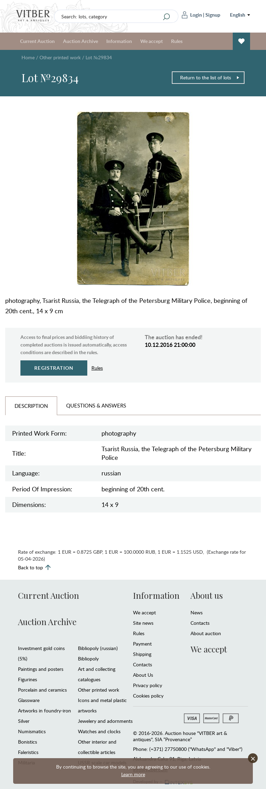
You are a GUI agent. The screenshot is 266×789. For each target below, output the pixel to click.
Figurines (27, 679)
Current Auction (37, 41)
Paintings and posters (40, 669)
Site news (143, 623)
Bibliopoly (88, 658)
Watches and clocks (99, 731)
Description (31, 405)
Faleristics (28, 752)
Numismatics (32, 731)
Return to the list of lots (210, 77)
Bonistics (27, 741)
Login (192, 14)
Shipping (142, 654)
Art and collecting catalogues (96, 674)
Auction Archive (80, 41)
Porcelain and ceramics (42, 689)
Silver (23, 721)
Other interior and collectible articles (97, 746)
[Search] (167, 17)
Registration (53, 368)
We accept (151, 41)
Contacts (142, 664)
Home (28, 57)
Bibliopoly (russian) (98, 648)
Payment (142, 643)
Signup (212, 14)
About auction (205, 633)
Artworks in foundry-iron (44, 710)
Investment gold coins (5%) (41, 653)
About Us (143, 675)
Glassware (28, 700)
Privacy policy (147, 685)
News (196, 612)
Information (119, 41)
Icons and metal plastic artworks (102, 705)
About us (206, 595)
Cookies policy (148, 695)
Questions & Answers (96, 405)
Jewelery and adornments (105, 721)
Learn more (133, 774)
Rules (177, 41)
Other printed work (60, 57)
